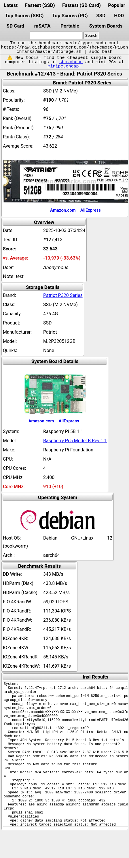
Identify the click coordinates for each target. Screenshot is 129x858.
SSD (100, 15)
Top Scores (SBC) (24, 15)
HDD (119, 15)
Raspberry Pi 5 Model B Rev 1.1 (75, 440)
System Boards (106, 26)
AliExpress (90, 210)
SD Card (15, 26)
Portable (69, 26)
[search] (56, 35)
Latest (11, 5)
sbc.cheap (71, 62)
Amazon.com (63, 210)
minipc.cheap (63, 66)
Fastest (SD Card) (81, 5)
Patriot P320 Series (63, 295)
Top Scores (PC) (70, 15)
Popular (116, 5)
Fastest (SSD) (40, 5)
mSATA (42, 26)
